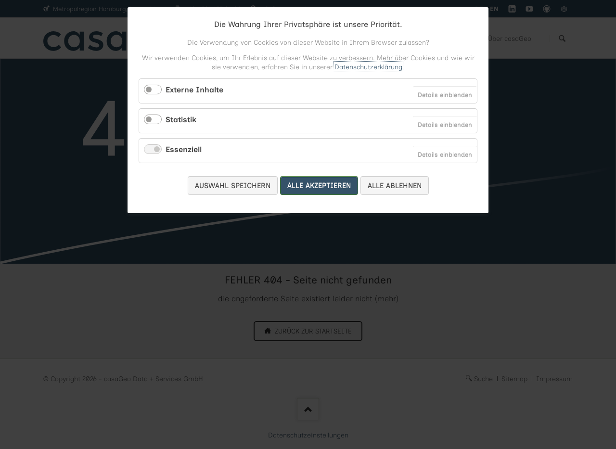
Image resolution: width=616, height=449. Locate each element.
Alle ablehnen (395, 185)
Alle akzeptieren (319, 185)
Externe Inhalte (194, 89)
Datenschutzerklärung (368, 66)
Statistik (181, 119)
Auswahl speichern (232, 185)
